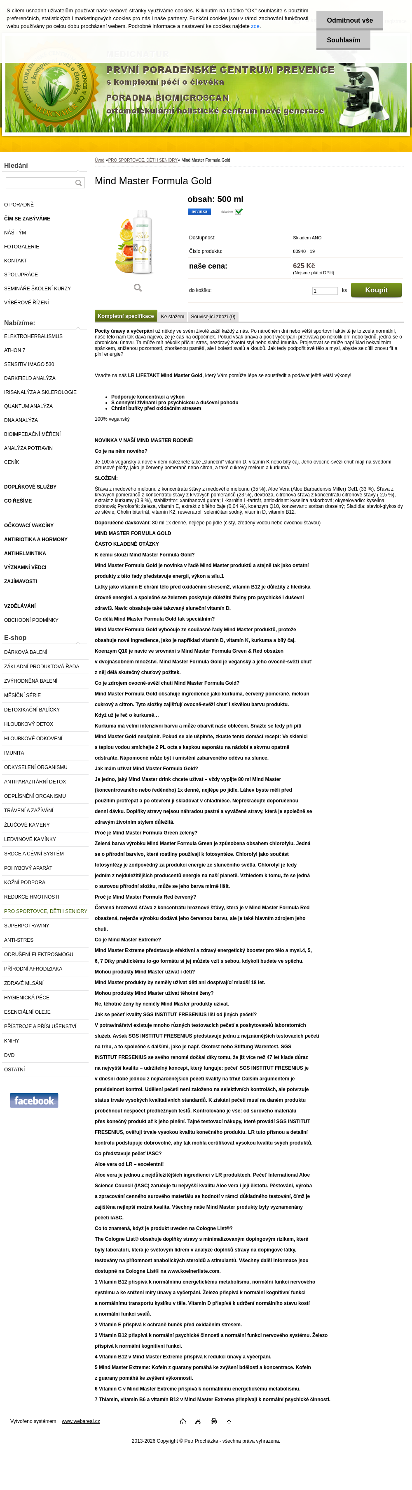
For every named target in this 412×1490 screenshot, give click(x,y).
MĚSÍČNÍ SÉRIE (22, 695)
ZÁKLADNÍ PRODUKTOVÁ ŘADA (41, 667)
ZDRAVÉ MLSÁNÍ (24, 983)
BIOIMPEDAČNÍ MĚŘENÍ (32, 434)
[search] (78, 183)
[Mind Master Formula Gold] (138, 246)
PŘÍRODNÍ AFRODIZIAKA (33, 969)
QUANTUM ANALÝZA (28, 406)
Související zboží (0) (213, 317)
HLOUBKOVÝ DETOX (28, 724)
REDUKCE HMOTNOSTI (31, 897)
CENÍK (11, 462)
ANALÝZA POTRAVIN (28, 448)
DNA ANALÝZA (21, 420)
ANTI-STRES (18, 940)
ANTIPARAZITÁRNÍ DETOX (35, 782)
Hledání (16, 165)
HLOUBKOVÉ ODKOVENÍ (33, 739)
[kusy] (325, 291)
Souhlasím (343, 40)
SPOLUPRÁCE (21, 275)
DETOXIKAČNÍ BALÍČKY (32, 710)
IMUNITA (14, 753)
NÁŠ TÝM (15, 233)
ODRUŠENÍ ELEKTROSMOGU (38, 954)
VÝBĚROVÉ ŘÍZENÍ (26, 303)
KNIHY (11, 1041)
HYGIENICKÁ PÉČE (26, 998)
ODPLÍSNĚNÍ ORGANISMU (35, 796)
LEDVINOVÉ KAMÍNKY (30, 839)
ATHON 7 (14, 350)
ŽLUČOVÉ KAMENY (27, 825)
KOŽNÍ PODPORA (24, 882)
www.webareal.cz (81, 1421)
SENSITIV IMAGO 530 (29, 364)
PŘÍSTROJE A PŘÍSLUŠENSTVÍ (40, 1026)
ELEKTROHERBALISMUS (33, 336)
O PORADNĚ (19, 205)
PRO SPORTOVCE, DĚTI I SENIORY (45, 911)
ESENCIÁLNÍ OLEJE (27, 1012)
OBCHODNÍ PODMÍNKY (31, 620)
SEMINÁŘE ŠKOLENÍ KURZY (37, 289)
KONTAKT (15, 261)
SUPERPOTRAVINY (26, 926)
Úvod (99, 160)
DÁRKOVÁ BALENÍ (25, 652)
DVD (9, 1055)
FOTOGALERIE (21, 247)
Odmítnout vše (350, 20)
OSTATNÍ (14, 1070)
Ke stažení (173, 317)
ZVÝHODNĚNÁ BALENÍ (30, 681)
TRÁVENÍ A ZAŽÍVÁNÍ (28, 810)
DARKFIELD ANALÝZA (30, 378)
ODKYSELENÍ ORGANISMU (36, 767)
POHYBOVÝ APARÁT (28, 868)
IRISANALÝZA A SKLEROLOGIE (40, 392)
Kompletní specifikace (126, 316)
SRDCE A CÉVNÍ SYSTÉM (34, 854)
